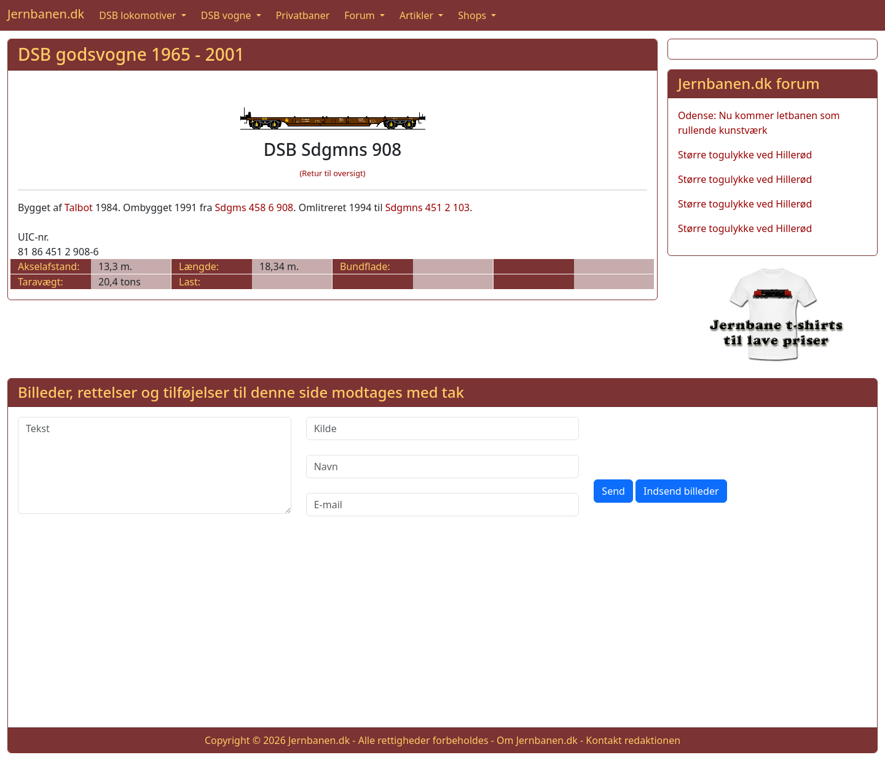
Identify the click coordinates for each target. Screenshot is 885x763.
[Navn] (443, 466)
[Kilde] (443, 428)
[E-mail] (443, 504)
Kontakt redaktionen (633, 740)
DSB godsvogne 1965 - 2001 (131, 54)
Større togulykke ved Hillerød (745, 154)
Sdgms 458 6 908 (254, 207)
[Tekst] (154, 465)
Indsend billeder (680, 491)
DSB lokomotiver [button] (139, 15)
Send (613, 491)
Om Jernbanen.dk (537, 740)
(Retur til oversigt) (333, 173)
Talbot (79, 207)
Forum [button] (360, 15)
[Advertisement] (442, 632)
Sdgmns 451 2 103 (427, 207)
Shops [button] (473, 15)
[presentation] (687, 441)
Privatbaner (303, 15)
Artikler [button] (417, 15)
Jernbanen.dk (45, 14)
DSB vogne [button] (227, 15)
